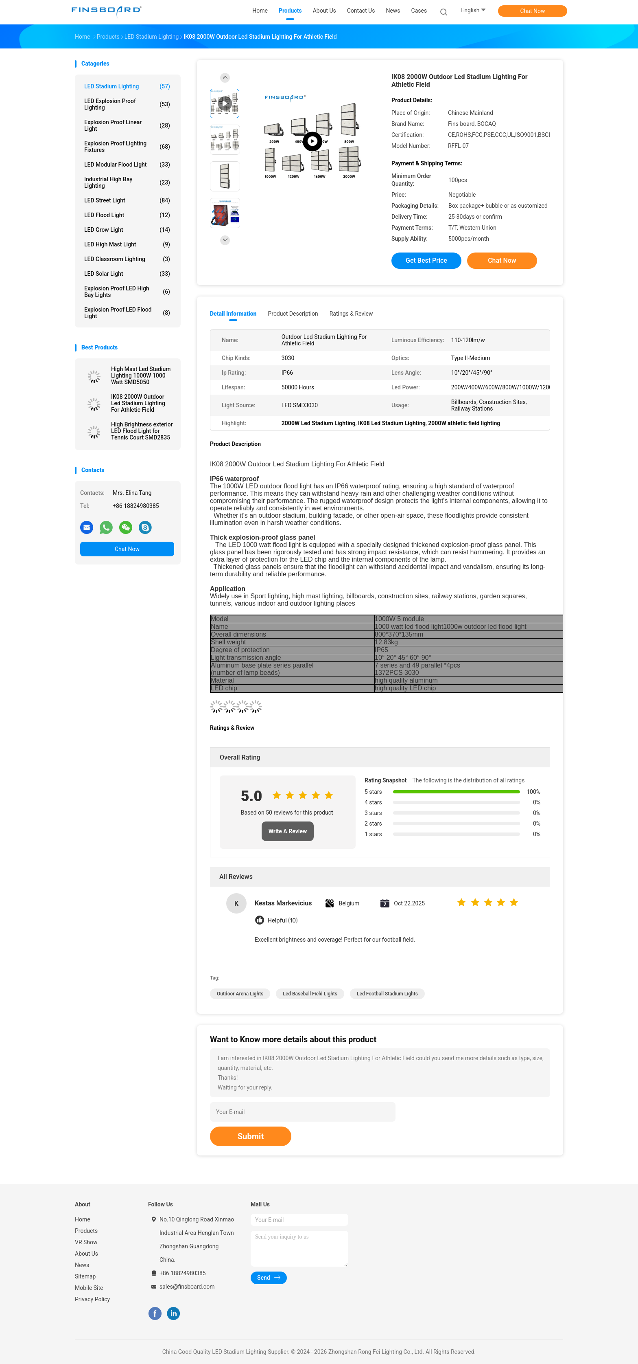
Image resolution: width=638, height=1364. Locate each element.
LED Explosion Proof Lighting (127, 104)
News (82, 1265)
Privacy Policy (92, 1299)
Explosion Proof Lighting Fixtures (127, 146)
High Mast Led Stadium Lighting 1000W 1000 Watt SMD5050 (140, 375)
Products (86, 1231)
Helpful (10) (283, 920)
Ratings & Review (351, 313)
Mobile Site (89, 1288)
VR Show (86, 1242)
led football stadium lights (387, 994)
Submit (251, 1136)
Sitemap (85, 1276)
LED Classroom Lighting (127, 259)
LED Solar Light (127, 274)
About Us (86, 1253)
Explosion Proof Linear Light (127, 125)
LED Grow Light (127, 230)
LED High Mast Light (127, 244)
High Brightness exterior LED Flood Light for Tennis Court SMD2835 (142, 431)
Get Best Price (426, 260)
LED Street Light (127, 200)
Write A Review (288, 831)
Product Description (293, 313)
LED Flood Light (127, 215)
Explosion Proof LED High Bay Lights (127, 291)
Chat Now (532, 11)
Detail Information (233, 313)
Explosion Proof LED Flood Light (127, 312)
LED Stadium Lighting (127, 86)
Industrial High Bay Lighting (127, 182)
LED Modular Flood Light (127, 164)
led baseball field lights (310, 994)
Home (82, 1219)
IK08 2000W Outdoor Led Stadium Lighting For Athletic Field (138, 403)
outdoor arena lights (240, 994)
